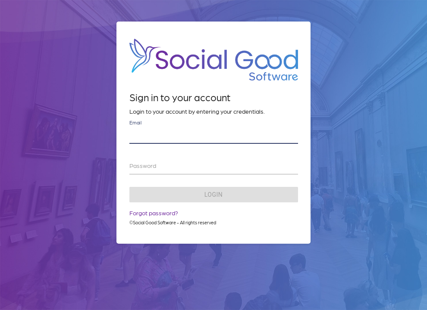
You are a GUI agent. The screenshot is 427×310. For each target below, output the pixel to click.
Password (142, 165)
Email (135, 122)
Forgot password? (153, 212)
